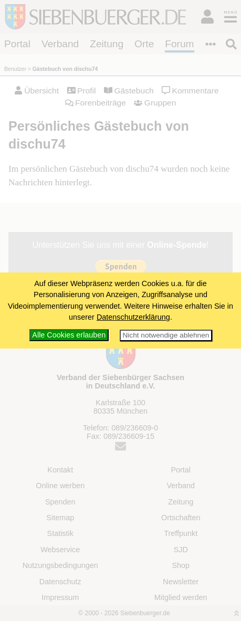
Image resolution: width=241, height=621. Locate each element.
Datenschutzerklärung (133, 317)
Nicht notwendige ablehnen (165, 335)
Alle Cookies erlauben (69, 335)
